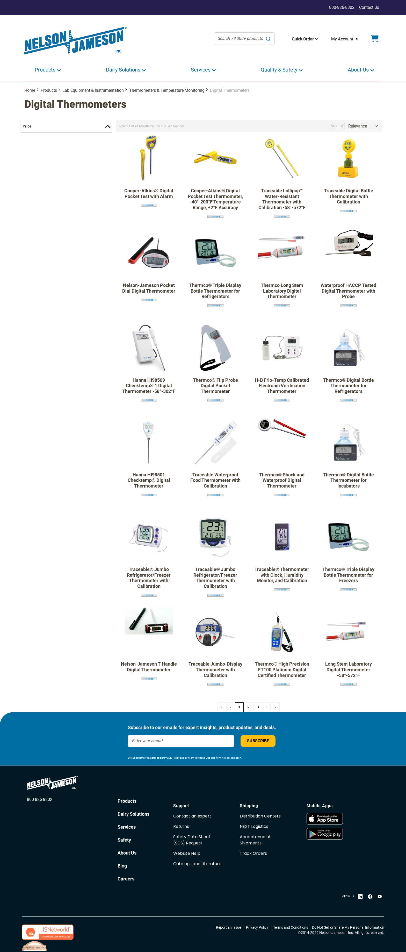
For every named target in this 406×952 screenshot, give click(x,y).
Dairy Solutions (133, 814)
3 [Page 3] (258, 707)
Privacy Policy (171, 757)
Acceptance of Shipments (255, 840)
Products (49, 90)
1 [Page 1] (239, 707)
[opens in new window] (325, 823)
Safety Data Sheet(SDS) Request (192, 840)
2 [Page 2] (249, 707)
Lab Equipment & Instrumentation (93, 90)
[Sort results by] (361, 126)
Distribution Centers (260, 816)
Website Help (186, 853)
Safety (124, 840)
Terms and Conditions (290, 927)
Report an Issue (228, 927)
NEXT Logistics (254, 826)
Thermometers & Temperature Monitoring (167, 90)
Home (29, 90)
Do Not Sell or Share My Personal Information (348, 927)
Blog (122, 866)
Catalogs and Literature (197, 864)
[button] (303, 39)
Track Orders (253, 853)
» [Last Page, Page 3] (275, 707)
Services (127, 827)
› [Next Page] (266, 707)
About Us (127, 853)
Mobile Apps (320, 805)
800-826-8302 (39, 799)
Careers (126, 879)
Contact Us (369, 7)
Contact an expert (192, 816)
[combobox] (244, 38)
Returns (181, 826)
